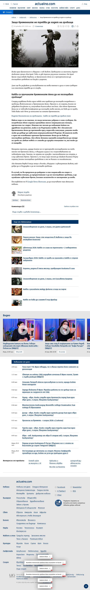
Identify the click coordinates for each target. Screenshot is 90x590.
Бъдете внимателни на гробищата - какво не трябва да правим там (41, 116)
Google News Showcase (36, 182)
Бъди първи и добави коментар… (26, 212)
